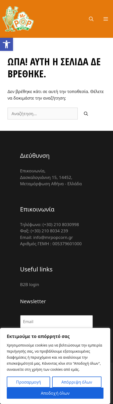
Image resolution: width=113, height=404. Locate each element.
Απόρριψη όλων (76, 382)
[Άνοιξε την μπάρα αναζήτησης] (91, 19)
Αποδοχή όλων (55, 393)
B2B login (29, 284)
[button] (6, 44)
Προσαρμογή (28, 382)
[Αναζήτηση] (86, 113)
